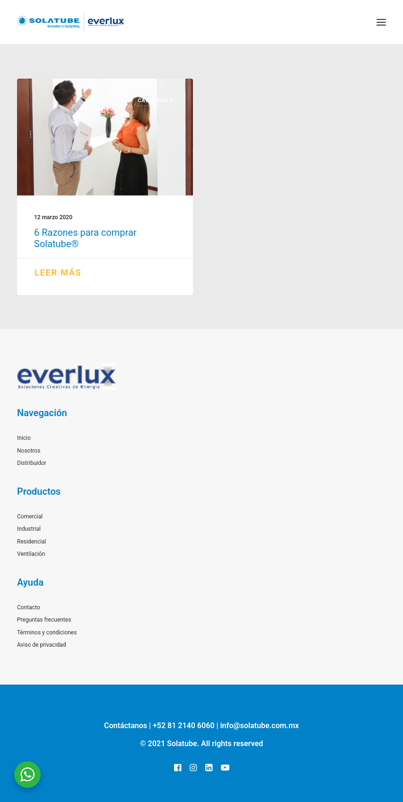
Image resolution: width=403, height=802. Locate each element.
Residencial (31, 541)
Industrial (29, 529)
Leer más (58, 272)
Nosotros (28, 450)
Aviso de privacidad (41, 645)
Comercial (30, 516)
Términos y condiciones (47, 632)
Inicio (24, 438)
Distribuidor (31, 463)
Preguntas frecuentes (44, 619)
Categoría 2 (155, 101)
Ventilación (31, 554)
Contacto (28, 607)
